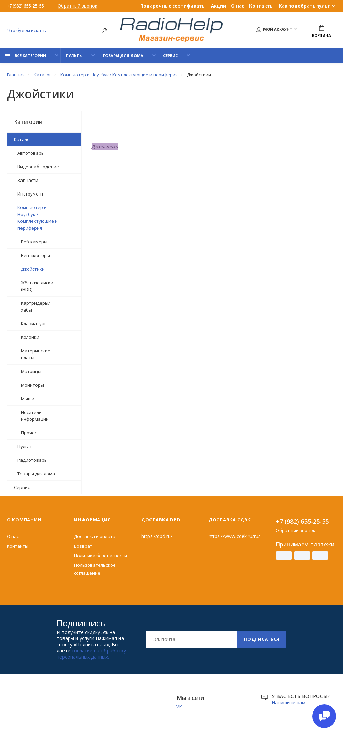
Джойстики (33, 268)
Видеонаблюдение (38, 166)
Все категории (25, 55)
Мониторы (32, 384)
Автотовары (31, 152)
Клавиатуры (34, 323)
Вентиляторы (35, 255)
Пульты (74, 55)
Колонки (30, 337)
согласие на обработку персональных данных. (91, 653)
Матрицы (31, 371)
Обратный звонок (77, 6)
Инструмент (30, 193)
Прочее (29, 432)
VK (179, 706)
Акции (218, 6)
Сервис (170, 55)
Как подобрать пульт (304, 6)
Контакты (261, 6)
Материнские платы (36, 353)
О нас (237, 6)
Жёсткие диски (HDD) (37, 285)
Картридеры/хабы (35, 306)
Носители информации (35, 415)
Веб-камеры (34, 241)
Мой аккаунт (274, 29)
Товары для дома (122, 55)
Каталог (22, 139)
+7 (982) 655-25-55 (25, 6)
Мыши (27, 398)
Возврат (83, 546)
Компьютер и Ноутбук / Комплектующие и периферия (37, 217)
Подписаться (262, 639)
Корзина (321, 31)
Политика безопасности (100, 555)
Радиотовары (32, 460)
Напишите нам (289, 702)
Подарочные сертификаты (173, 6)
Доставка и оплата (94, 536)
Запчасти (27, 180)
